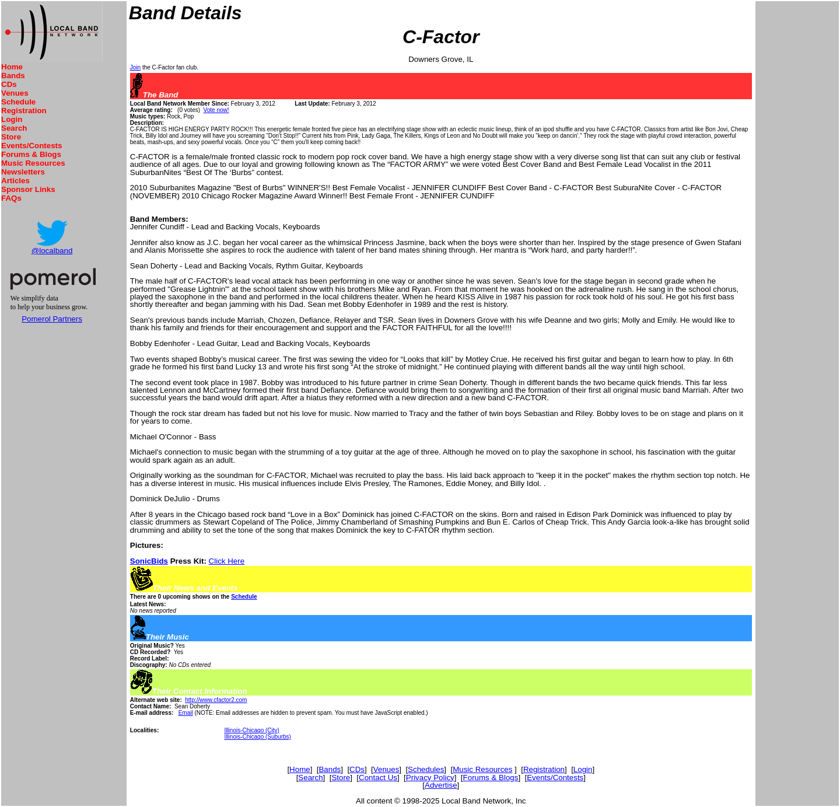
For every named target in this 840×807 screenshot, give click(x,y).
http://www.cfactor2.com (216, 700)
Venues (15, 93)
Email (185, 713)
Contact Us (378, 777)
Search (14, 128)
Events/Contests (31, 145)
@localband (52, 250)
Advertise (441, 785)
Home (12, 66)
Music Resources (33, 163)
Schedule (18, 101)
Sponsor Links (28, 189)
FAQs (11, 198)
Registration (24, 110)
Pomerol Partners (52, 319)
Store (11, 136)
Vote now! (216, 110)
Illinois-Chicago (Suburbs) (257, 736)
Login (11, 119)
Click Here (226, 561)
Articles (15, 180)
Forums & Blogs (31, 154)
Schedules (426, 769)
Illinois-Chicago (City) (251, 730)
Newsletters (23, 171)
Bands (13, 75)
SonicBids (149, 561)
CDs (9, 84)
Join (135, 67)
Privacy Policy (430, 777)
